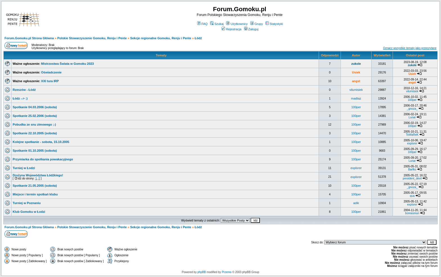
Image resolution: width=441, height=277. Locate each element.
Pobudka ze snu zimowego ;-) (34, 124)
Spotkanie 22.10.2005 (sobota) (35, 133)
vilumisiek (356, 89)
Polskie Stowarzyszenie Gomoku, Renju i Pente (92, 38)
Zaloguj (251, 29)
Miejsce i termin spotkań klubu (35, 194)
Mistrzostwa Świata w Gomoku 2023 (67, 63)
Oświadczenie (51, 72)
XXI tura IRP (50, 81)
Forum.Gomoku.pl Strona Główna (29, 38)
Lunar (412, 117)
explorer (412, 143)
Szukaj (217, 24)
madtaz (356, 98)
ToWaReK (412, 134)
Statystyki (274, 24)
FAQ (202, 24)
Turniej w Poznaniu (26, 203)
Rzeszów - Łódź (24, 89)
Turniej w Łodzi (24, 168)
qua (412, 195)
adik (356, 203)
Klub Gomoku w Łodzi (29, 211)
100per (412, 99)
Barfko (412, 169)
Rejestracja (231, 29)
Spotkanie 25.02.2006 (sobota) (35, 115)
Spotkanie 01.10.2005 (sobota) (35, 150)
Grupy (256, 24)
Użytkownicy (237, 24)
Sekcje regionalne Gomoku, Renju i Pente (160, 38)
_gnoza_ (412, 108)
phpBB (201, 272)
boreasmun (412, 213)
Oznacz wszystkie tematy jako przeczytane (409, 48)
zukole (356, 63)
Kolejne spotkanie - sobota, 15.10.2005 (41, 142)
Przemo (226, 272)
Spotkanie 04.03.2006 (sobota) (35, 107)
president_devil (412, 178)
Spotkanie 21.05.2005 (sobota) (35, 185)
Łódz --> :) (20, 98)
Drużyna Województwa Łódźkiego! (38, 175)
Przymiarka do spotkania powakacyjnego (43, 159)
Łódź (198, 38)
